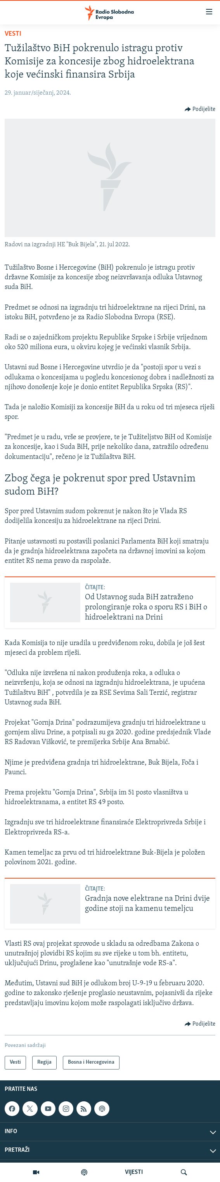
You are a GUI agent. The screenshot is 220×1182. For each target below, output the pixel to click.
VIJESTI (134, 1172)
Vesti (13, 34)
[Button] (200, 109)
